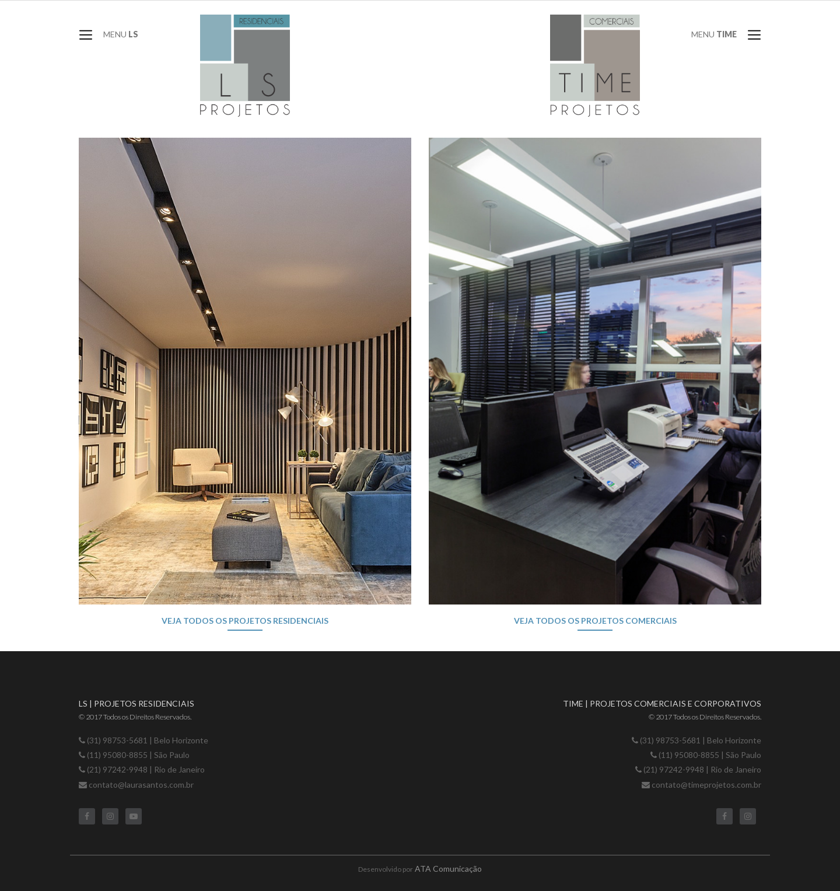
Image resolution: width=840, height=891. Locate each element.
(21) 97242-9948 (117, 769)
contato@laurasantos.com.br (141, 784)
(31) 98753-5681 (117, 740)
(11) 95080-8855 (118, 755)
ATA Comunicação (448, 868)
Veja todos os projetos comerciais (595, 621)
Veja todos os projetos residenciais (245, 621)
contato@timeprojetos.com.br (706, 784)
